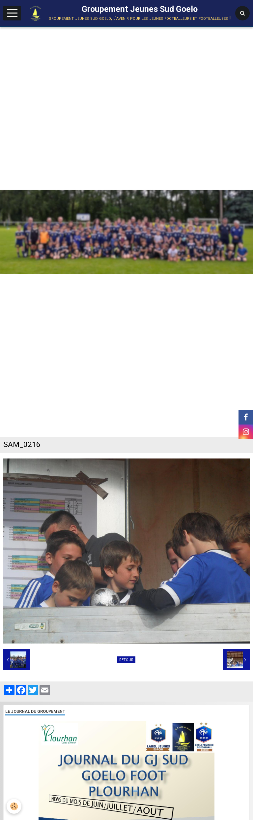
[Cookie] (14, 806)
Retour (126, 660)
